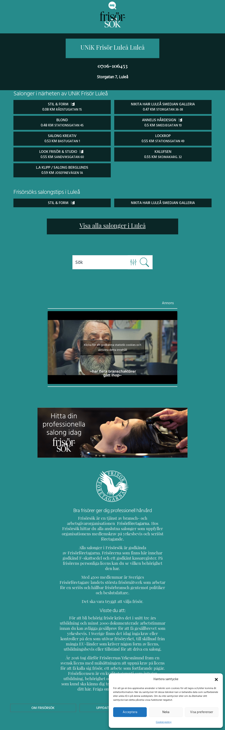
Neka (165, 712)
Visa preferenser (201, 712)
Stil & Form (61, 201)
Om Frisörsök (43, 686)
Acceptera (130, 712)
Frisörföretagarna (122, 522)
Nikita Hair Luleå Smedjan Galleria (163, 201)
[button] (216, 679)
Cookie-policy (163, 722)
